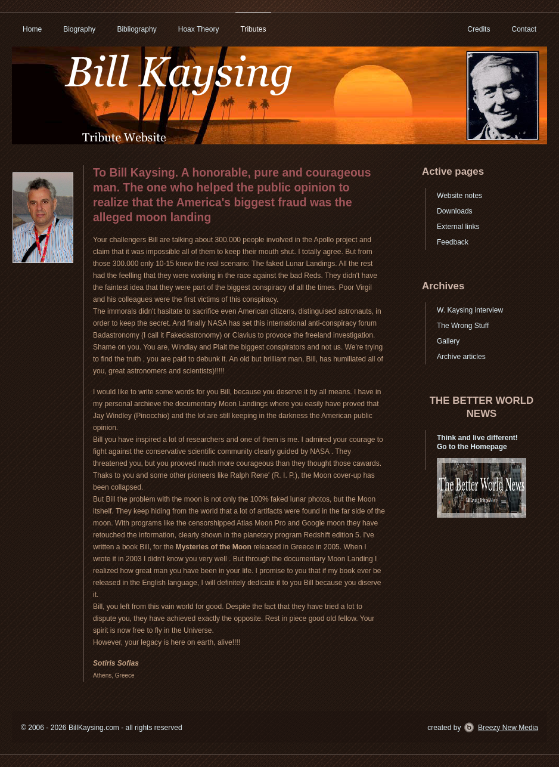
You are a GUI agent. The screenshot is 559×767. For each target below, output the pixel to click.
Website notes (459, 195)
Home (32, 29)
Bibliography (136, 29)
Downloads (455, 211)
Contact (523, 29)
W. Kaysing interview (470, 310)
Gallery (448, 341)
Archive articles (461, 356)
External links (458, 226)
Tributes (253, 29)
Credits (478, 29)
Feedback (452, 242)
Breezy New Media (508, 727)
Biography (79, 29)
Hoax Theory (198, 29)
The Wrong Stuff (463, 325)
